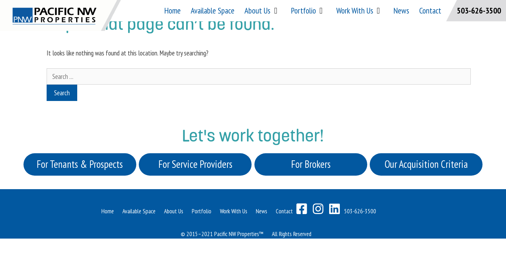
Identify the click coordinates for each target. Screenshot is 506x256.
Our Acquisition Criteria (426, 164)
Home (172, 10)
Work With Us (360, 10)
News (401, 10)
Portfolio (308, 10)
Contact (430, 10)
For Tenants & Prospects (80, 164)
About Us (262, 10)
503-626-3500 (479, 10)
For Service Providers (195, 164)
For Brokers (311, 164)
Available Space (212, 10)
